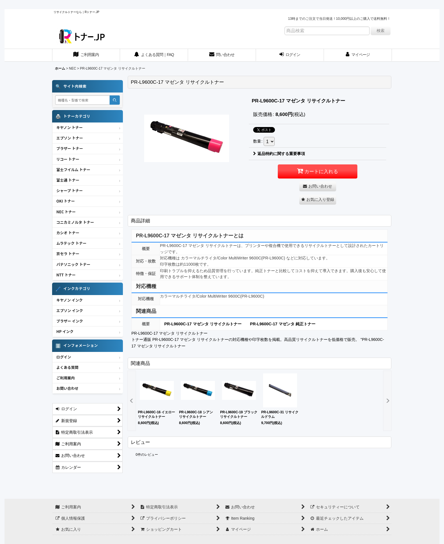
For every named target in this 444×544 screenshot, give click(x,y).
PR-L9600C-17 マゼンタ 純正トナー (282, 324)
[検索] (115, 100)
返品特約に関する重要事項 (279, 153)
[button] (317, 200)
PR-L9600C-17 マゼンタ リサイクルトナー (203, 324)
